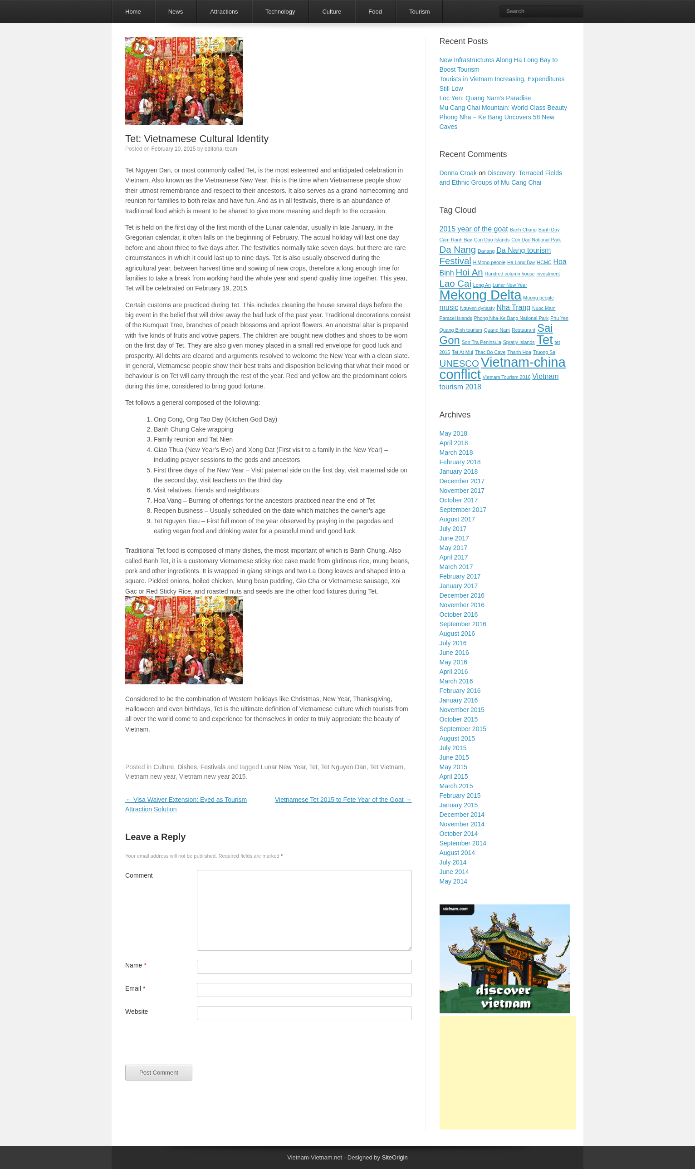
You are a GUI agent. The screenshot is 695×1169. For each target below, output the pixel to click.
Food (375, 11)
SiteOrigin (395, 1157)
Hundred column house (510, 273)
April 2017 (454, 557)
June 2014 (454, 871)
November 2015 (462, 709)
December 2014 (462, 814)
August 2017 (457, 519)
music (449, 307)
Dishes (187, 767)
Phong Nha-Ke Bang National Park (511, 318)
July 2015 (453, 748)
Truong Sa (544, 352)
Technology (280, 11)
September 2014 (463, 843)
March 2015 (456, 786)
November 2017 (462, 490)
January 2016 (459, 700)
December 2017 (462, 481)
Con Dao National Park (536, 239)
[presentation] (194, 1047)
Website (136, 1011)
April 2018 (454, 443)
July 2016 (453, 643)
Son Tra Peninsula (481, 342)
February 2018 (460, 462)
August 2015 (457, 738)
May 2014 (453, 881)
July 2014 (453, 862)
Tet (313, 767)
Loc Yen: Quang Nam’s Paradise (485, 98)
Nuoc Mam (544, 308)
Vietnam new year (150, 776)
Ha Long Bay (521, 262)
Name (136, 965)
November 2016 (462, 605)
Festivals (213, 767)
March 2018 (456, 452)
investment (548, 273)
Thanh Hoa (519, 352)
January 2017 (459, 585)
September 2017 (463, 509)
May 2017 (453, 547)
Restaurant (523, 330)
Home (133, 11)
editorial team (221, 149)
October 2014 (459, 833)
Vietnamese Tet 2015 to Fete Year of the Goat (343, 799)
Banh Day (549, 229)
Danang (486, 251)
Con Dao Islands (492, 239)
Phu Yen (559, 318)
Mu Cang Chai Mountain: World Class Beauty (503, 107)
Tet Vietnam (386, 767)
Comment (139, 875)
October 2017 (459, 500)
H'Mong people (489, 262)
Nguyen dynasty (477, 308)
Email (135, 988)
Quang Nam (497, 330)
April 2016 (454, 671)
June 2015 (454, 757)
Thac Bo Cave (490, 352)
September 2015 (463, 728)
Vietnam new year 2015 (212, 776)
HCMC (544, 262)
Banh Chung (523, 229)
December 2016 (462, 595)
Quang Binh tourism (461, 330)
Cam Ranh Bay (456, 239)
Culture (331, 11)
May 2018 (453, 433)
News (175, 11)
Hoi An (469, 272)
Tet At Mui (462, 352)
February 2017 (460, 576)
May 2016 (453, 662)
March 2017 (456, 566)
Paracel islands (456, 318)
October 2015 (459, 719)
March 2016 (456, 681)
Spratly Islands (519, 342)
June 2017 (454, 538)
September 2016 (463, 624)
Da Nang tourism (523, 250)
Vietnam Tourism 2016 (507, 377)
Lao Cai (455, 283)
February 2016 (460, 690)
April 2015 (454, 776)
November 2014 (462, 824)
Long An (482, 285)
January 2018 (459, 471)
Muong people (538, 297)
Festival (455, 260)
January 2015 (459, 805)
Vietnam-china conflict (503, 368)
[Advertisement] (508, 1073)
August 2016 (457, 633)
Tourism (419, 11)
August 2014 (457, 852)
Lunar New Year (283, 767)
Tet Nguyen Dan (343, 767)
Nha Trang (513, 307)
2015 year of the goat (474, 229)
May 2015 (453, 767)
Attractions (224, 11)
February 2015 (460, 795)
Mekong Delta (481, 294)
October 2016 (459, 614)
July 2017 (453, 528)
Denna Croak (458, 173)
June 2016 (454, 652)
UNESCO (459, 363)
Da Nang (458, 249)
